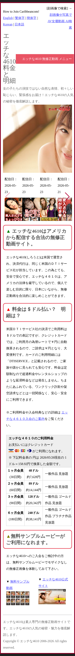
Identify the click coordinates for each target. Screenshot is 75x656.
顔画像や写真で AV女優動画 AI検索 (60, 21)
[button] (67, 196)
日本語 (19, 24)
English (8, 18)
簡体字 (31, 18)
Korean (7, 24)
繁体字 (20, 18)
